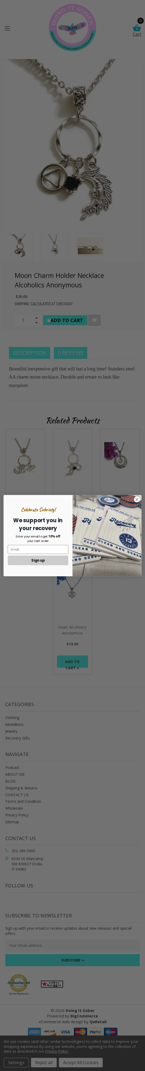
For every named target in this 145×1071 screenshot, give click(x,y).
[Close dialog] (137, 499)
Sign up (38, 560)
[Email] (38, 549)
